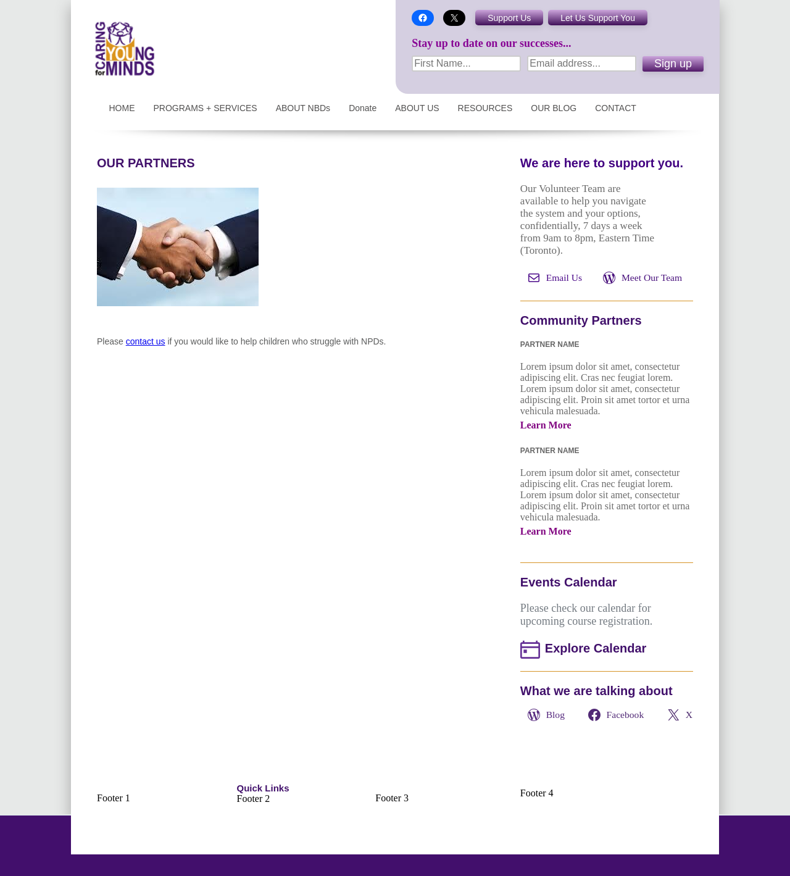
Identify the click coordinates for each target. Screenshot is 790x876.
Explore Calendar (596, 648)
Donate (362, 108)
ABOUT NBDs (303, 108)
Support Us (509, 18)
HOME (122, 108)
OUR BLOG (553, 108)
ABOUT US (417, 108)
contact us (145, 341)
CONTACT (615, 108)
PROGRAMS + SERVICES (205, 108)
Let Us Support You (597, 18)
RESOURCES (485, 108)
